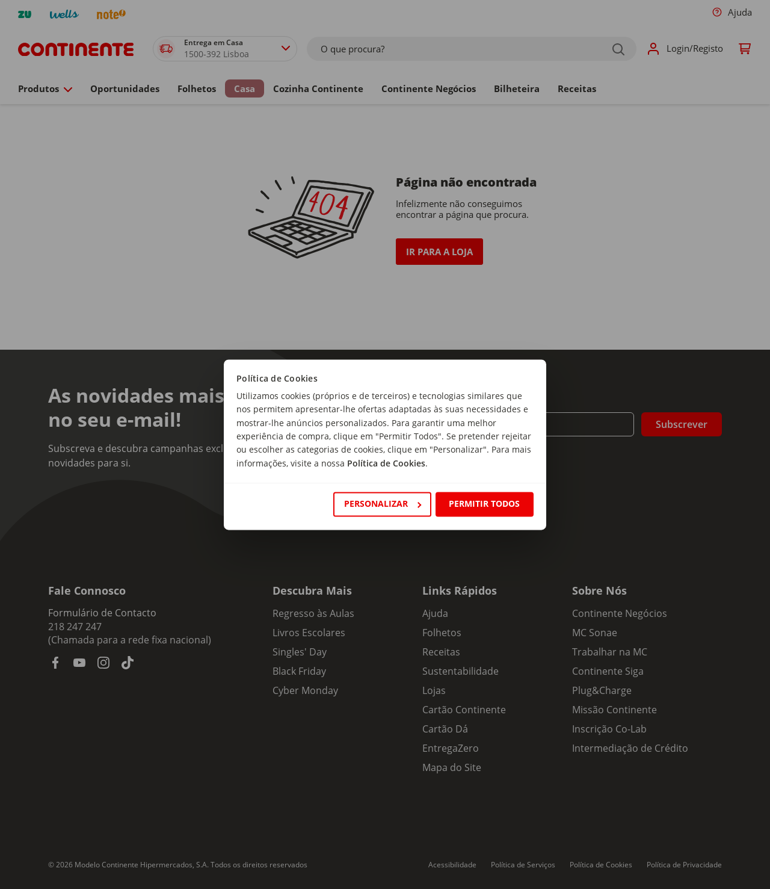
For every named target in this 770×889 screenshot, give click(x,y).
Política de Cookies (386, 463)
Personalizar (382, 504)
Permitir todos (484, 504)
